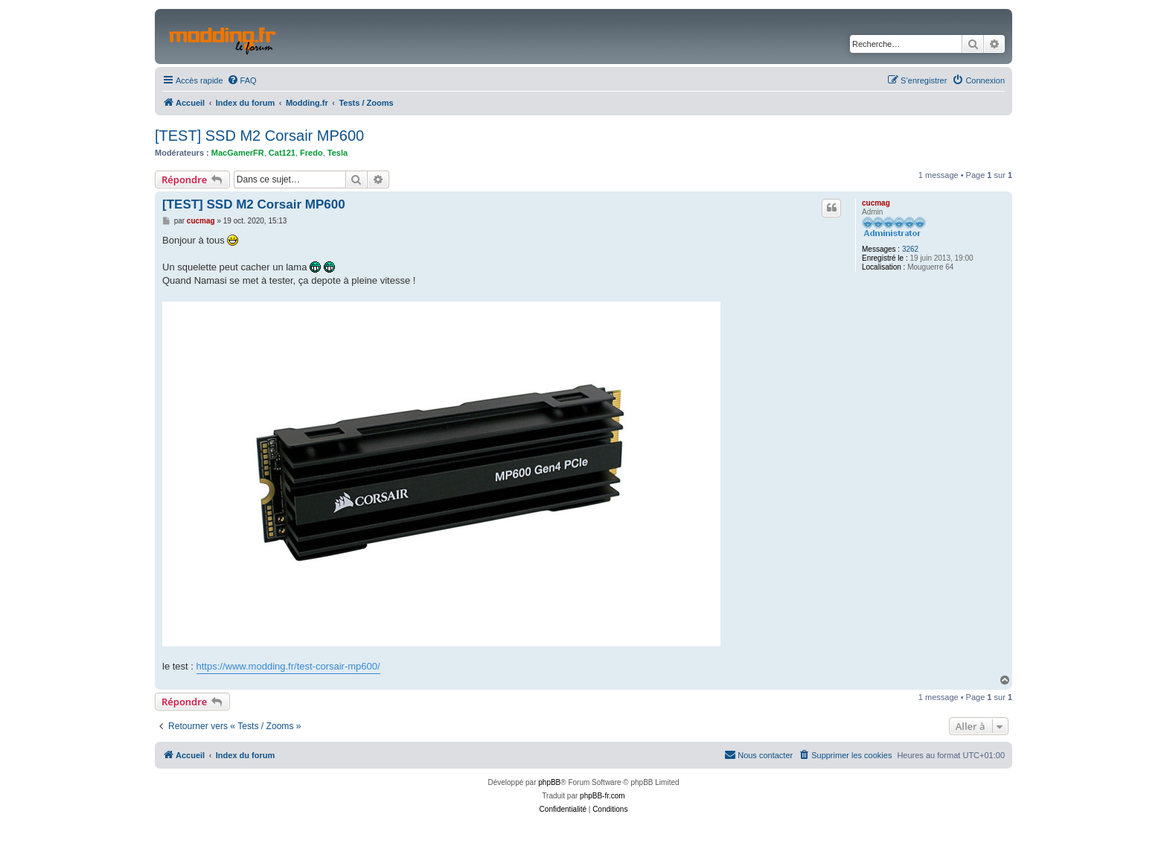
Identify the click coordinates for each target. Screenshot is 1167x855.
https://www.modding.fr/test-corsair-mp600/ (288, 666)
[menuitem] (242, 80)
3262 (910, 249)
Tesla (337, 152)
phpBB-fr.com (602, 796)
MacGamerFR (237, 152)
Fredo (311, 152)
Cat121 (282, 152)
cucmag (876, 203)
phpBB (549, 782)
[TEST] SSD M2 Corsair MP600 (259, 135)
